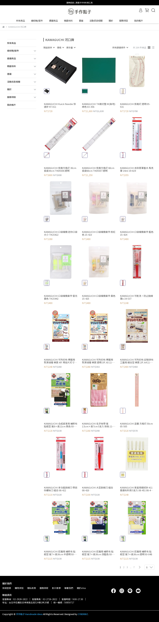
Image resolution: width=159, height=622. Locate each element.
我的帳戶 (138, 20)
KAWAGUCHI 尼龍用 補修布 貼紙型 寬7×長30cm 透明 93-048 (136, 553)
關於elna (81, 588)
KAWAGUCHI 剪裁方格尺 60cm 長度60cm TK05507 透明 (98, 169)
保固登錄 (6, 588)
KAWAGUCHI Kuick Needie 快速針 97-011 (60, 105)
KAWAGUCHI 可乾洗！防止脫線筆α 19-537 (136, 297)
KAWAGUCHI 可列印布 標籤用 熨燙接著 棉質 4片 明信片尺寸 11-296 (59, 361)
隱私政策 (31, 588)
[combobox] (49, 47)
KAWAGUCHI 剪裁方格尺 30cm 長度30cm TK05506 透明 (60, 169)
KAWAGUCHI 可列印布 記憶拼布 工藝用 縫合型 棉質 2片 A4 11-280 (136, 361)
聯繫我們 (68, 588)
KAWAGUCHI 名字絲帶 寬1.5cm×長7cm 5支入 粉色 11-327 (97, 425)
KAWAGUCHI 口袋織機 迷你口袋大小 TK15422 (60, 233)
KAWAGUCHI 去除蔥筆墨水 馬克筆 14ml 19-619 (136, 169)
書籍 (81, 20)
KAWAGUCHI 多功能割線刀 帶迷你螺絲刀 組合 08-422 (60, 489)
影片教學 (56, 588)
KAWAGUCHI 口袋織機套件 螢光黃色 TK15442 (60, 297)
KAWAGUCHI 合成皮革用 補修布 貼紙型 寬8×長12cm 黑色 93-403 (60, 425)
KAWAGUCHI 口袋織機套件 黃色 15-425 (98, 297)
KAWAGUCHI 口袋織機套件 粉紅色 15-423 (98, 233)
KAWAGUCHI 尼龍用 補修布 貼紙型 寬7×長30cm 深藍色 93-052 (98, 553)
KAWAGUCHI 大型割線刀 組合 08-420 (97, 489)
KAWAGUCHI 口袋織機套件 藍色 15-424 (136, 233)
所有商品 (20, 20)
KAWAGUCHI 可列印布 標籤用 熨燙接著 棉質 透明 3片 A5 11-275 (97, 361)
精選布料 (68, 20)
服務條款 (44, 588)
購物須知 (19, 588)
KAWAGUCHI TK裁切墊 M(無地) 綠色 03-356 (98, 105)
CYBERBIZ (83, 614)
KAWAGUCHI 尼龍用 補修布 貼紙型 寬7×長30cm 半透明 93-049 (59, 553)
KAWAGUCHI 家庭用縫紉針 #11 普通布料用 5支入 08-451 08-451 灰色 (136, 489)
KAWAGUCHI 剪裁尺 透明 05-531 (135, 105)
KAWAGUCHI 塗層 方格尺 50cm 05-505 (136, 425)
